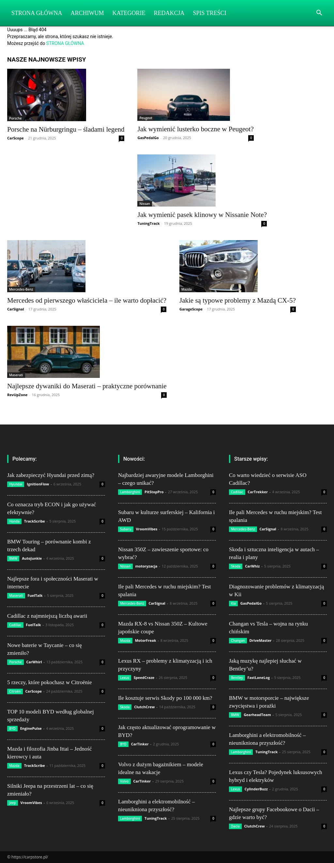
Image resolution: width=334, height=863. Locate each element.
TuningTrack (148, 223)
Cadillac (15, 625)
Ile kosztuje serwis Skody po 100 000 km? (165, 698)
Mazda (186, 289)
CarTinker (140, 743)
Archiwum (87, 13)
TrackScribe (34, 521)
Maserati (16, 375)
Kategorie (129, 13)
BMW (13, 558)
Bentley (237, 677)
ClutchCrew (144, 706)
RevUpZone (17, 394)
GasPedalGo (148, 137)
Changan (238, 640)
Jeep (12, 802)
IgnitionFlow (38, 484)
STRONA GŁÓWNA (65, 43)
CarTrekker (258, 491)
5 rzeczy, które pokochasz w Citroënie (49, 682)
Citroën (15, 691)
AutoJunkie (32, 558)
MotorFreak (145, 640)
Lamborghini (130, 492)
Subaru (125, 529)
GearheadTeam (257, 714)
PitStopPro (153, 491)
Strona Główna (36, 13)
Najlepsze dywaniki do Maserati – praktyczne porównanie (87, 386)
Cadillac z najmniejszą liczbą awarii (47, 616)
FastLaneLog (258, 677)
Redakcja (169, 13)
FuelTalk (34, 595)
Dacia (235, 826)
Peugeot (145, 118)
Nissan (144, 203)
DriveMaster (260, 640)
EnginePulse (31, 728)
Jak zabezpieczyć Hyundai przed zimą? (50, 475)
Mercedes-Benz (21, 289)
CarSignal (15, 309)
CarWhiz (252, 566)
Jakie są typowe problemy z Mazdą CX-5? (237, 300)
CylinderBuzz (256, 788)
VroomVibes (31, 802)
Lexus (124, 677)
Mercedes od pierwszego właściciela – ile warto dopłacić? (86, 300)
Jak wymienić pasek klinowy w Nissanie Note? (202, 215)
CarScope (15, 138)
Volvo (124, 781)
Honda (14, 521)
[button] (319, 13)
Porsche (15, 118)
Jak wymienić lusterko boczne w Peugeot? (195, 129)
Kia (233, 603)
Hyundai (15, 484)
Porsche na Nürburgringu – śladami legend (65, 129)
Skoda (124, 707)
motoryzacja (146, 566)
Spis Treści (209, 13)
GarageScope (191, 309)
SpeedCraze (144, 677)
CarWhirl (34, 661)
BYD (12, 728)
